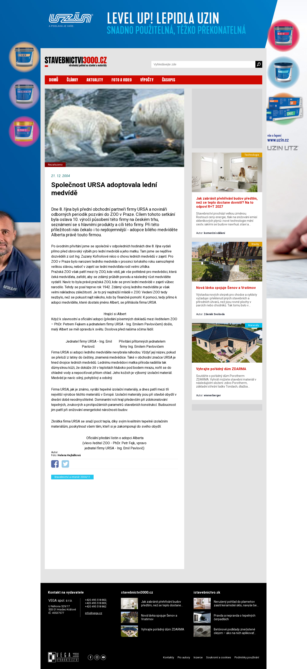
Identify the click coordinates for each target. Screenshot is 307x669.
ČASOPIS (168, 80)
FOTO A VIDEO (122, 80)
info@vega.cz (93, 613)
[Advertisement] (114, 521)
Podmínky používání (247, 657)
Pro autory (184, 657)
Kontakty (168, 657)
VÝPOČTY (147, 80)
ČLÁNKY (72, 80)
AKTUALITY (95, 80)
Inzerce (198, 657)
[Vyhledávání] (203, 64)
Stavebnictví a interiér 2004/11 (72, 477)
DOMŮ (53, 80)
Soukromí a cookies (218, 657)
